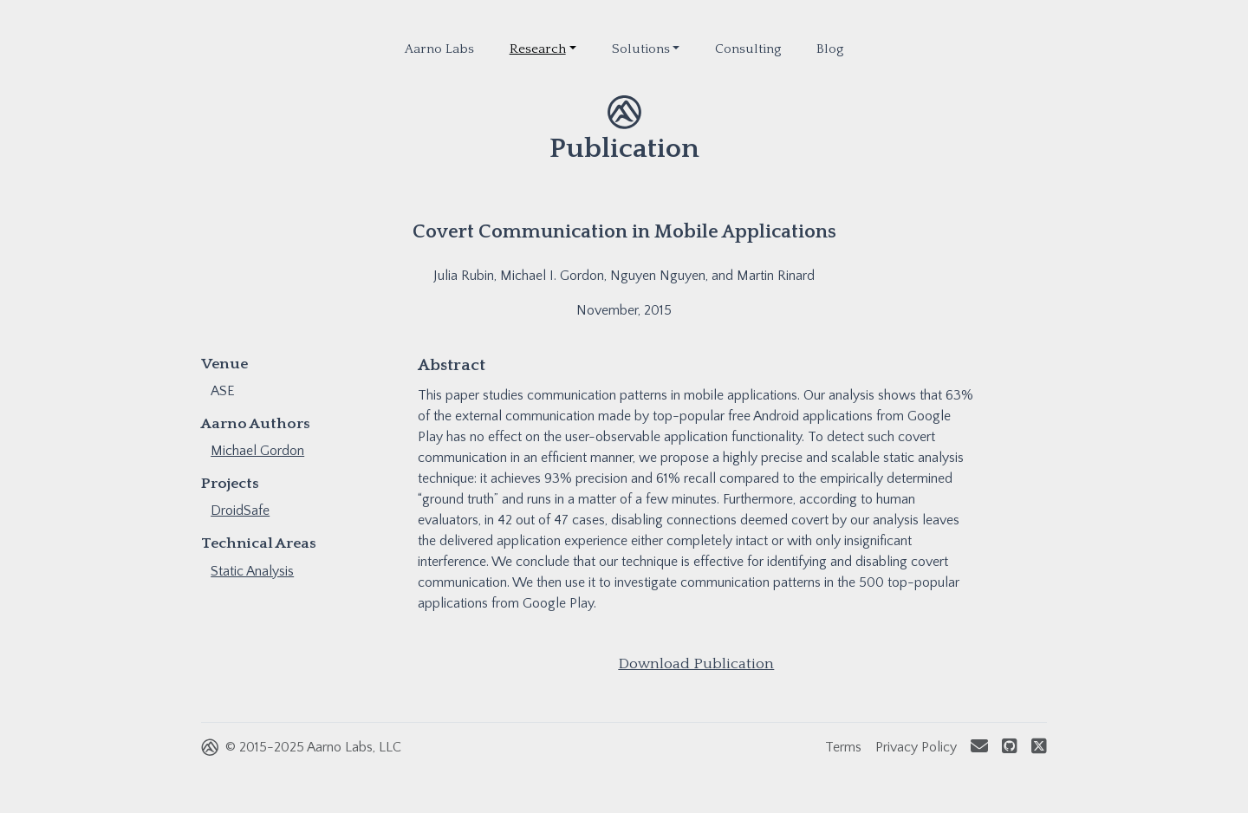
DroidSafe (240, 510)
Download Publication (696, 664)
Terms (843, 747)
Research (538, 49)
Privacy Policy (916, 747)
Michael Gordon (257, 451)
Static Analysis (252, 571)
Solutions (641, 49)
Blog (829, 49)
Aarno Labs (439, 49)
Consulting (748, 49)
